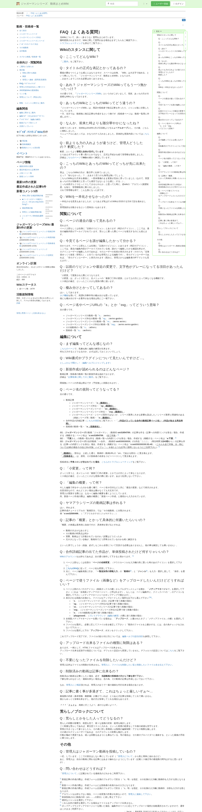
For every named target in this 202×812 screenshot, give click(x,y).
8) (151, 597)
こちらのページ (73, 157)
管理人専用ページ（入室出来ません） (31, 313)
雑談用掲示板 (27, 208)
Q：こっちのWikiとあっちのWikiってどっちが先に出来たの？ (172, 79)
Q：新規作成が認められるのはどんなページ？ (172, 151)
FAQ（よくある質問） (40, 13)
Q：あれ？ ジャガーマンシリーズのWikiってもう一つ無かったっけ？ (172, 50)
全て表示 (23, 31)
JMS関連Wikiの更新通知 (29, 90)
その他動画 (23, 48)
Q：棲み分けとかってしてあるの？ (170, 118)
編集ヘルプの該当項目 (132, 636)
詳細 (18, 303)
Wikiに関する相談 (29, 73)
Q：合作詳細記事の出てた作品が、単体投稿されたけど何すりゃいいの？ (172, 184)
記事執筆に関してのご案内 (80, 377)
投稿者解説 (26, 144)
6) (146, 571)
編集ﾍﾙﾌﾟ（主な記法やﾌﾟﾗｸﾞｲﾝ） (32, 116)
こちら (146, 134)
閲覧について (162, 92)
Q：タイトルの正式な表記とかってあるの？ (172, 43)
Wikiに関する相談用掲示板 (32, 196)
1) (118, 435)
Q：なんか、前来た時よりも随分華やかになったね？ (172, 62)
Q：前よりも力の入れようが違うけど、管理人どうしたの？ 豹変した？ (172, 71)
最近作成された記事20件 (29, 170)
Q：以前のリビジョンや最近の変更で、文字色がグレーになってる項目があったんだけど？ (172, 111)
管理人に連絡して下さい (139, 794)
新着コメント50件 (26, 176)
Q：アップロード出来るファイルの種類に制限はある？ (172, 200)
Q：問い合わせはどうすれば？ (169, 251)
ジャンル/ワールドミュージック (34, 249)
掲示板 (22, 70)
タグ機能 (64, 295)
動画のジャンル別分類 (31, 148)
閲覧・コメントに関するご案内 (31, 103)
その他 (159, 240)
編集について (162, 134)
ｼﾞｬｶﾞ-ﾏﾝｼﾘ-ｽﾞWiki (31, 132)
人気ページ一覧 (25, 173)
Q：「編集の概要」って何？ (169, 166)
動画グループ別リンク (28, 123)
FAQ (21, 84)
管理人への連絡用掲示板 (32, 212)
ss (108, 321)
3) (159, 447)
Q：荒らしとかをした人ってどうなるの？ (172, 233)
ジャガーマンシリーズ (28, 34)
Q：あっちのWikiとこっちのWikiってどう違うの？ (172, 56)
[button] (144, 3)
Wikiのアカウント (68, 556)
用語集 (24, 141)
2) (175, 438)
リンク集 (23, 94)
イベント (22, 153)
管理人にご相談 (73, 685)
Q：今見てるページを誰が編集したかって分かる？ (172, 103)
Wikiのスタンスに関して (166, 35)
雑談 (24, 76)
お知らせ (30, 66)
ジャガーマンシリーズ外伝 (30, 37)
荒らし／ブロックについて (167, 228)
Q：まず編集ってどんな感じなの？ (170, 138)
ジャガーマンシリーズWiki (89, 93)
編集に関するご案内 (27, 113)
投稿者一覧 (36, 57)
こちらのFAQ (72, 568)
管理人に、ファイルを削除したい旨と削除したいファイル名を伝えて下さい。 (137, 665)
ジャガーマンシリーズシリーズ (31, 41)
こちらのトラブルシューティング (117, 462)
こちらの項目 (93, 420)
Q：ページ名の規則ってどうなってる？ (172, 157)
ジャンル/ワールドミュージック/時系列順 (38, 237)
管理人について (125, 756)
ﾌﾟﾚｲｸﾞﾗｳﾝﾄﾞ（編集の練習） (30, 119)
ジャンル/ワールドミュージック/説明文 (37, 255)
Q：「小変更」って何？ (168, 162)
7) (149, 597)
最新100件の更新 (26, 166)
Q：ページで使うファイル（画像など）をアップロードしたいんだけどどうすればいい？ (172, 193)
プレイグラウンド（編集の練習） (104, 615)
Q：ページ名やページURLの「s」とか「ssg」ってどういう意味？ (169, 126)
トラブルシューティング (71, 43)
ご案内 (22, 66)
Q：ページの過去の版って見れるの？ (171, 97)
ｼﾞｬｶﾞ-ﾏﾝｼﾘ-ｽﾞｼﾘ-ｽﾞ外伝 (28, 44)
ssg (113, 324)
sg (104, 318)
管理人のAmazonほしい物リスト (32, 87)
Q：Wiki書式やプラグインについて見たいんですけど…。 (172, 145)
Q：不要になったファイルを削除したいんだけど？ (172, 207)
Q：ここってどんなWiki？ (168, 39)
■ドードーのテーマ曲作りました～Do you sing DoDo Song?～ (33, 201)
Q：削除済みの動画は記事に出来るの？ (172, 213)
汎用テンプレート (26, 126)
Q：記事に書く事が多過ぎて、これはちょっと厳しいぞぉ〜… (170, 220)
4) (133, 556)
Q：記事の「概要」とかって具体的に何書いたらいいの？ (172, 177)
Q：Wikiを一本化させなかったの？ (170, 86)
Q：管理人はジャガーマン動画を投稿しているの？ (172, 244)
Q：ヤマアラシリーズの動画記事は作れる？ (172, 171)
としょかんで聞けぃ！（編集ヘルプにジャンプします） (86, 363)
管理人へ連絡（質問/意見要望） (35, 80)
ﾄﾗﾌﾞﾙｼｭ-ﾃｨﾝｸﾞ (30, 84)
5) (131, 571)
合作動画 (23, 51)
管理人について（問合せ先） (31, 97)
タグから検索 (24, 57)
